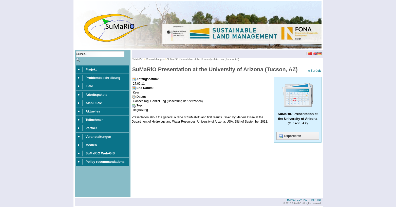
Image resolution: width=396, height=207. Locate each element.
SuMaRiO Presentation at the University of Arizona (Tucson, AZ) (203, 59)
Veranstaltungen (155, 59)
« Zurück (314, 71)
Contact (303, 199)
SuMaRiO (138, 59)
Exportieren (289, 136)
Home (291, 199)
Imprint (316, 199)
